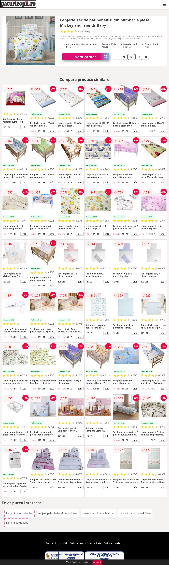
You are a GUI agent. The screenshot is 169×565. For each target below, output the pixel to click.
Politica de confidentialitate (85, 543)
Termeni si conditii (57, 543)
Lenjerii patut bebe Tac (19, 513)
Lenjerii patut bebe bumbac (98, 513)
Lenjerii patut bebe (17, 522)
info (24, 127)
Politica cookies (113, 543)
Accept (97, 562)
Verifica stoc (92, 56)
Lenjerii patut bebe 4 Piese (135, 513)
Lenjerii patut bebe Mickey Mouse (57, 513)
